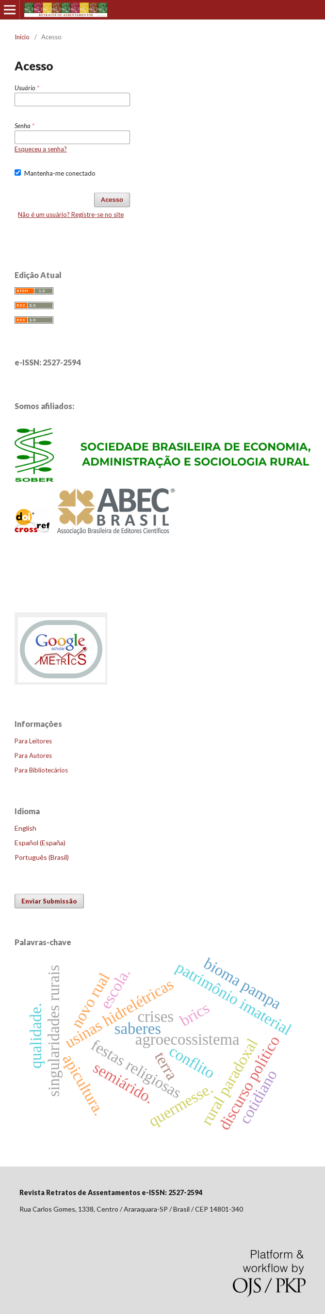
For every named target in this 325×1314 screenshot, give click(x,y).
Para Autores (33, 755)
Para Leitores (33, 741)
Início (22, 37)
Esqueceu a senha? (41, 149)
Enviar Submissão (49, 901)
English (25, 828)
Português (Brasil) (42, 857)
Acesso (112, 199)
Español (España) (40, 842)
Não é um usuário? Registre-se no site (71, 214)
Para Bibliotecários (41, 770)
